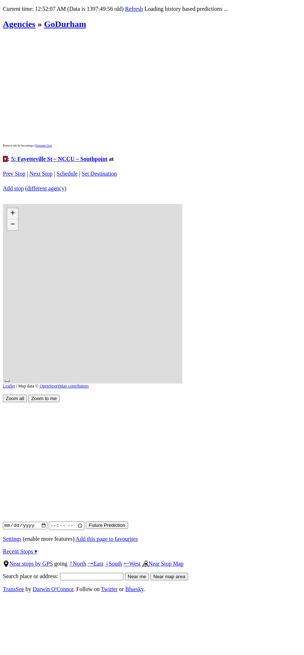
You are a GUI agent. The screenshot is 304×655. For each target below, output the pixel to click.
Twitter (109, 589)
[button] (12, 213)
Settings (12, 539)
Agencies (19, 24)
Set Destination (99, 174)
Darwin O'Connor (53, 589)
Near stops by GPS (28, 564)
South (113, 564)
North (77, 564)
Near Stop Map (163, 564)
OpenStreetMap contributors (64, 386)
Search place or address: (63, 576)
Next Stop (40, 174)
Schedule (67, 174)
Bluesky (134, 589)
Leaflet (9, 386)
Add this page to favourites (107, 539)
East (95, 564)
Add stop (13, 188)
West (132, 564)
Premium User (43, 145)
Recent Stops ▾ (20, 551)
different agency (46, 188)
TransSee (13, 589)
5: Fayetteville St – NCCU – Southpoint (59, 159)
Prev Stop (14, 174)
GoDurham (65, 24)
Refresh (134, 9)
